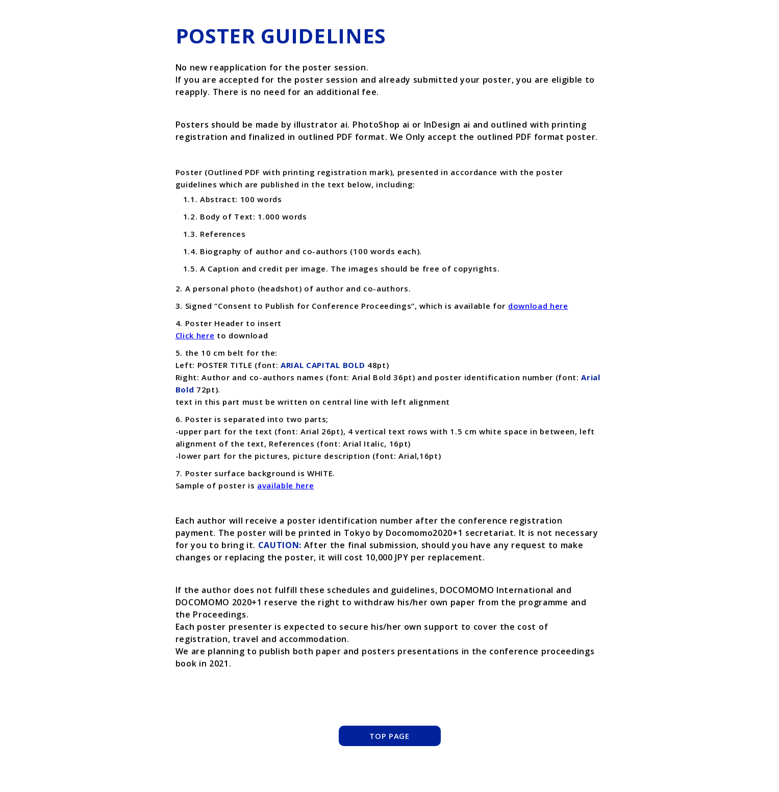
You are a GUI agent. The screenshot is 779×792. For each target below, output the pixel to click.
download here (538, 306)
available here (285, 486)
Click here (195, 336)
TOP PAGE (389, 736)
